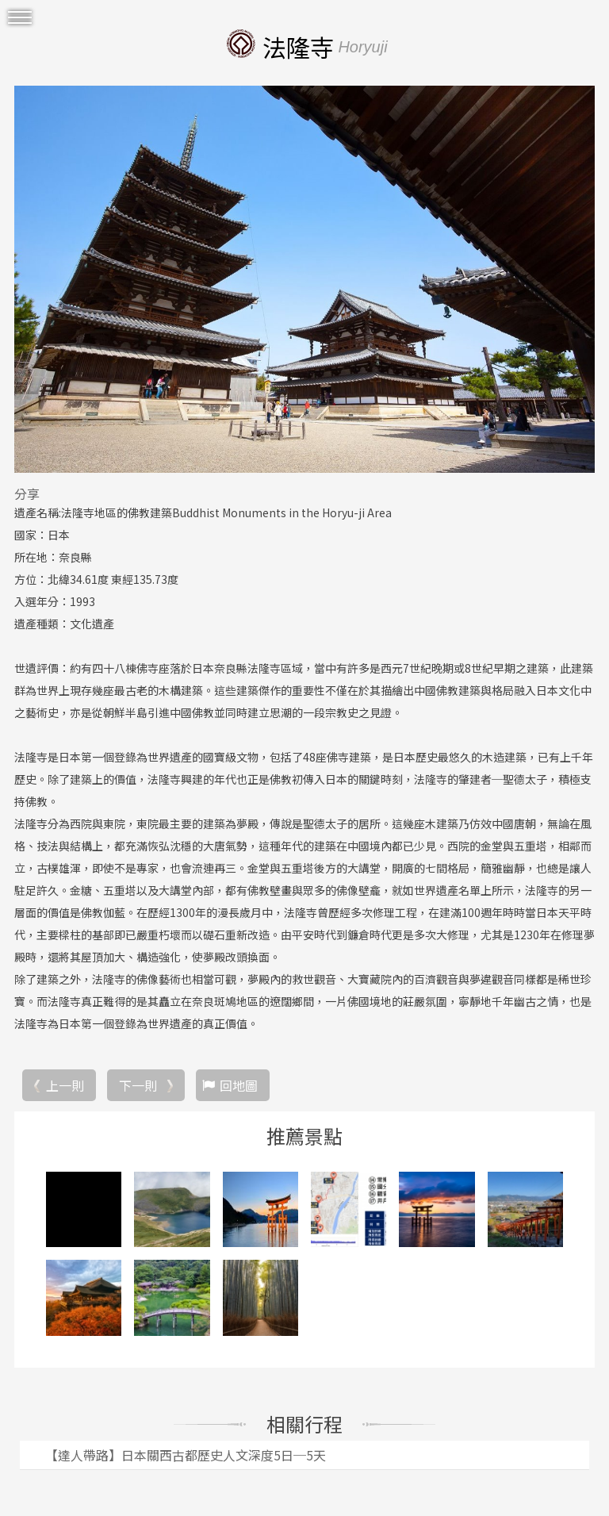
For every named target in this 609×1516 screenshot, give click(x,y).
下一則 (138, 1085)
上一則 (65, 1085)
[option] (304, 279)
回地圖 (239, 1085)
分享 (27, 493)
